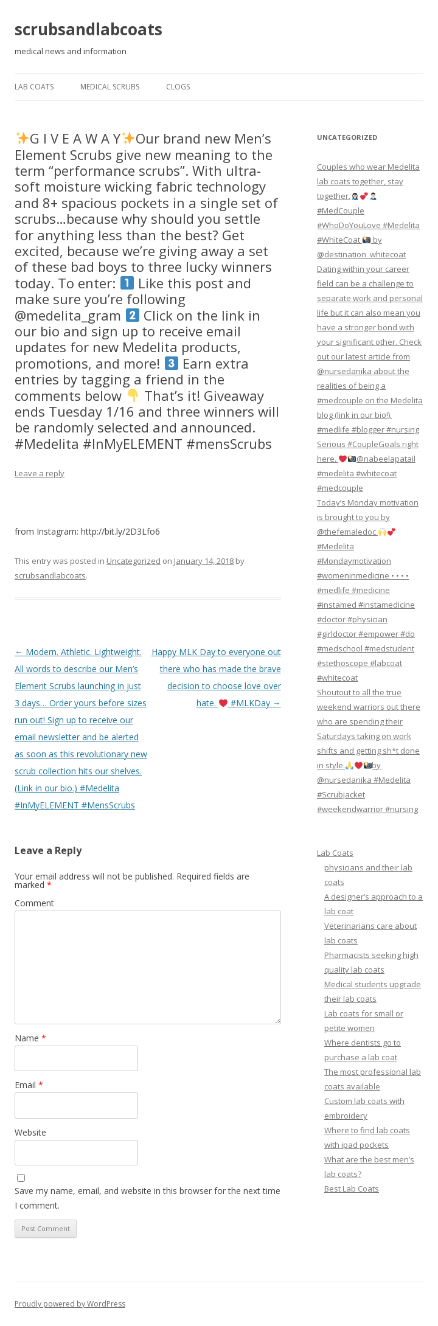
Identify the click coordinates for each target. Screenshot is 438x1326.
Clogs (178, 87)
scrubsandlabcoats (88, 29)
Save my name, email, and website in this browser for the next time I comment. (147, 1198)
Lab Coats (34, 87)
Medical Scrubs (109, 87)
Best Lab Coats (351, 1188)
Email (29, 1085)
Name (30, 1038)
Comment (34, 903)
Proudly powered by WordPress (70, 1304)
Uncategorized (133, 560)
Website (30, 1132)
